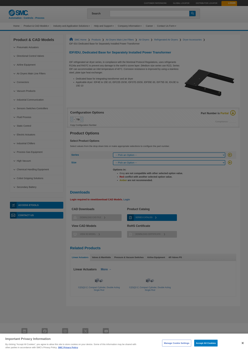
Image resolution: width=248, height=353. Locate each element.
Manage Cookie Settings (176, 347)
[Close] (242, 346)
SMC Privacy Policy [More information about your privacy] (68, 351)
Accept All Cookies (206, 347)
